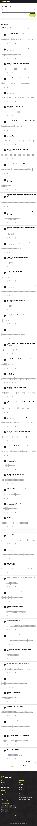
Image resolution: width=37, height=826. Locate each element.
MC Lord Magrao (10, 535)
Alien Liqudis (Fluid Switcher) (13, 635)
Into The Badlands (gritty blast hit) (14, 503)
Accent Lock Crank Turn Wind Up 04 (14, 271)
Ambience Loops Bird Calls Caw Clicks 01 (15, 135)
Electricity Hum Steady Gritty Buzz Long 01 (15, 163)
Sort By (3, 27)
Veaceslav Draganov (11, 564)
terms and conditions (24, 791)
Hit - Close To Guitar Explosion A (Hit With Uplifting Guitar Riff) (19, 649)
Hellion (8, 517)
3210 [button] (25, 765)
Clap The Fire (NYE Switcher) (12, 678)
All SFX (2, 784)
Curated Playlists (4, 786)
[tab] (18, 529)
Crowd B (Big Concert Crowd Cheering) (14, 706)
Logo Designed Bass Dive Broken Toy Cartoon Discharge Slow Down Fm (21, 48)
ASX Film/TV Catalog (5, 787)
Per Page (28, 761)
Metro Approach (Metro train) (13, 620)
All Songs (3, 782)
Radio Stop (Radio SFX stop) (12, 749)
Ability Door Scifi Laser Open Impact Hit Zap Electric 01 (18, 243)
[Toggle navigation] (35, 1)
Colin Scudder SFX (10, 34)
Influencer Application (6, 800)
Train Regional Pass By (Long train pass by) (15, 606)
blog (20, 782)
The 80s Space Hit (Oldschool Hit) (13, 692)
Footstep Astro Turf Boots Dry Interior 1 (14, 314)
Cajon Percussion (10, 563)
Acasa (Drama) (10, 534)
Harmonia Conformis (11, 549)
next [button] (28, 766)
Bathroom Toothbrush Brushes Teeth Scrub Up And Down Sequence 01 (21, 286)
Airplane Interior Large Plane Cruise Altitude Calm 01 (17, 387)
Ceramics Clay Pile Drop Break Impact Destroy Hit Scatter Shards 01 (20, 120)
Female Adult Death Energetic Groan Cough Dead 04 (17, 77)
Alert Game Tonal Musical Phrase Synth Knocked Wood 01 (18, 329)
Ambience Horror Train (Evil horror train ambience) (17, 663)
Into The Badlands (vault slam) (13, 460)
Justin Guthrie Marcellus (11, 461)
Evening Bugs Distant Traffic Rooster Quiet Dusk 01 (17, 373)
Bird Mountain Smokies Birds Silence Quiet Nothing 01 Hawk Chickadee (21, 401)
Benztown (9, 578)
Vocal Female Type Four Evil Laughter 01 (15, 33)
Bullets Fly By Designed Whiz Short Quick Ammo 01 (17, 300)
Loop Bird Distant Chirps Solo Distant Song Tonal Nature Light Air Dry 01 (21, 343)
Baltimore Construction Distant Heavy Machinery (17, 417)
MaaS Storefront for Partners (25, 797)
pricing (20, 787)
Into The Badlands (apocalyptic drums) (15, 474)
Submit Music (4, 799)
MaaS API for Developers (24, 796)
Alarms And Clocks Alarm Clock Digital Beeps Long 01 (17, 149)
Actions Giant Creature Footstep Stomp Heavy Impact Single (19, 358)
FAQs (2, 794)
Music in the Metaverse (24, 799)
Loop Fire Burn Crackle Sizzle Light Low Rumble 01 (17, 445)
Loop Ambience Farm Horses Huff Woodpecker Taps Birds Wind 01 (20, 92)
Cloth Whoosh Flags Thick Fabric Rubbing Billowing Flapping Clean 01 (21, 227)
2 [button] (15, 765)
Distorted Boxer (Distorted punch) (13, 592)
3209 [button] (23, 765)
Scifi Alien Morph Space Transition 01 (14, 106)
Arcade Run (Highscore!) (12, 721)
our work (21, 786)
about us (21, 784)
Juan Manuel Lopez (10, 518)
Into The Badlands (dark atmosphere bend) (15, 488)
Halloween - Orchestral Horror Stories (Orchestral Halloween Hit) (20, 577)
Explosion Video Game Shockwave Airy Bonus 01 (17, 257)
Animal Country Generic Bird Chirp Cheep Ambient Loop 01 (18, 431)
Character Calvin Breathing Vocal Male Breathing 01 (17, 63)
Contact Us (3, 792)
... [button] (20, 765)
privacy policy (22, 789)
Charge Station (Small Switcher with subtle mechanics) (18, 735)
